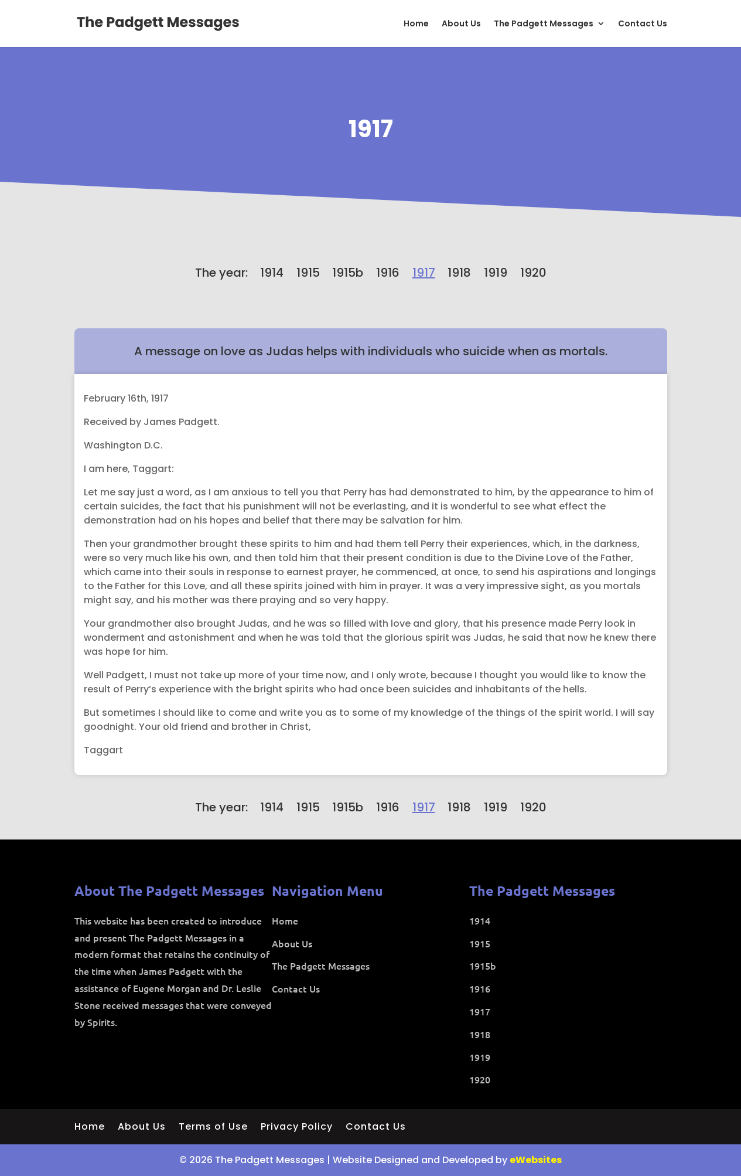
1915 (308, 272)
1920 (533, 272)
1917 (371, 129)
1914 (272, 272)
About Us (461, 24)
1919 (495, 272)
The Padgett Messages (543, 24)
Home (416, 24)
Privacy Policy (297, 1128)
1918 (459, 272)
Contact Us (642, 24)
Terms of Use (213, 1128)
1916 (387, 272)
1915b (347, 272)
